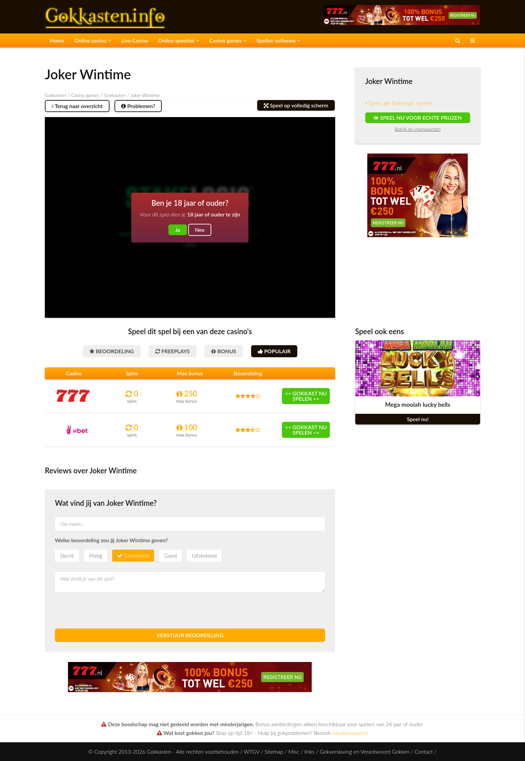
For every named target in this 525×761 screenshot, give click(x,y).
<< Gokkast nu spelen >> (306, 396)
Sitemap (274, 751)
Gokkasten (55, 95)
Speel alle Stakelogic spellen (399, 103)
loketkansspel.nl (350, 733)
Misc (293, 751)
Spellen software (278, 40)
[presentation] (106, 610)
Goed (170, 555)
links (309, 751)
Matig (95, 555)
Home (57, 40)
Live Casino (134, 40)
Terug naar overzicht (77, 106)
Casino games (227, 40)
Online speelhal (178, 40)
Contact (424, 751)
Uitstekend (204, 555)
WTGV (251, 751)
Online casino (92, 40)
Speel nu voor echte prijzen (418, 117)
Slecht (67, 555)
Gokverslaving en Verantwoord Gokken (364, 751)
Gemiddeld (136, 555)
